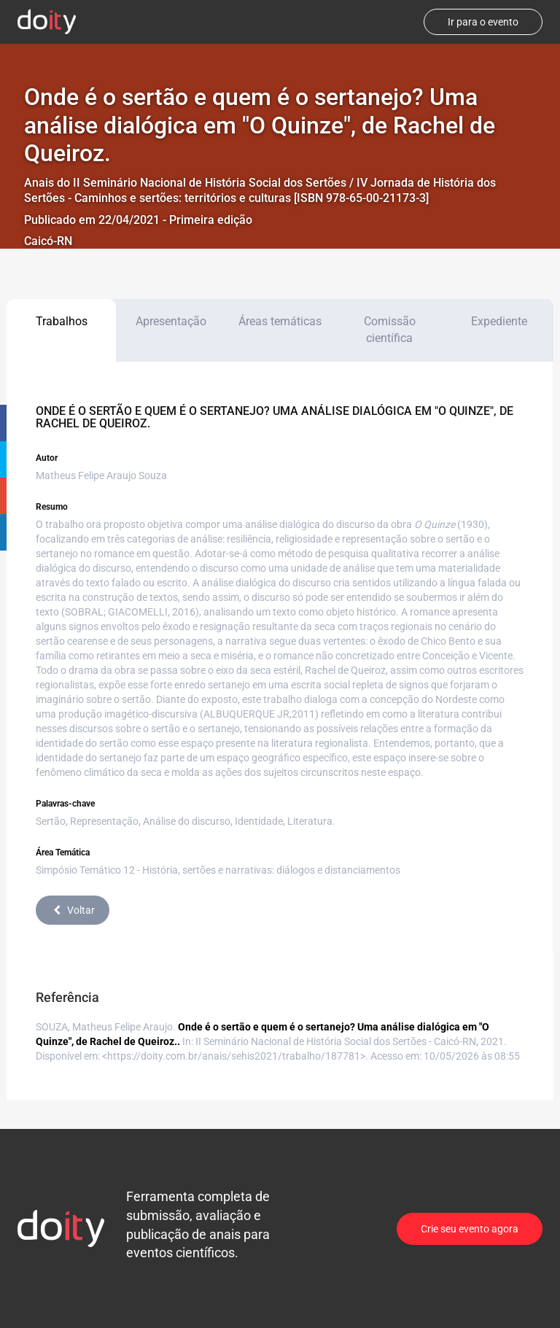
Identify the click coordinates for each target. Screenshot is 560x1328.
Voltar (72, 910)
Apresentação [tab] (171, 321)
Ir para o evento (483, 22)
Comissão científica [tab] (390, 329)
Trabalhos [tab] (62, 321)
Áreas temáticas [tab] (280, 321)
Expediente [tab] (499, 321)
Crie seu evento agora (469, 1229)
